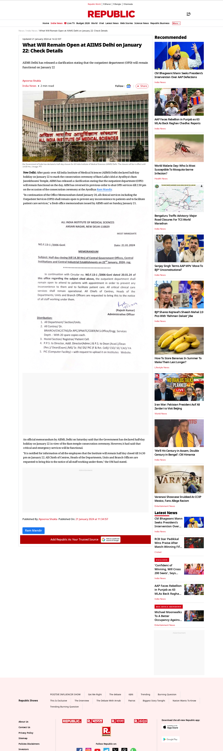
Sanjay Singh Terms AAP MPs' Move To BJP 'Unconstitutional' (179, 268)
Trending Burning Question (64, 706)
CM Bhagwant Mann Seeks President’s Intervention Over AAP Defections (179, 75)
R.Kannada (128, 4)
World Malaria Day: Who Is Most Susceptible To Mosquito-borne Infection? (175, 170)
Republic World (94, 4)
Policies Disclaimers (29, 744)
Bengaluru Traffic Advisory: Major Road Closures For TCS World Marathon (176, 220)
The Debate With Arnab (108, 700)
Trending (145, 694)
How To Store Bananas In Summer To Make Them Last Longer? (178, 360)
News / (22, 31)
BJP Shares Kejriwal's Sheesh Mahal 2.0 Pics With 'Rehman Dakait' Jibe (179, 314)
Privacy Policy (26, 733)
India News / (32, 31)
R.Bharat (107, 4)
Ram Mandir (104, 189)
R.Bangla (117, 4)
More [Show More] (176, 23)
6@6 (131, 694)
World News (161, 414)
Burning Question (167, 694)
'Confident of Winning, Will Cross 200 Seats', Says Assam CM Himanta (168, 571)
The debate (115, 694)
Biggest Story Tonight (154, 700)
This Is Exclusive (58, 700)
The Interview (82, 700)
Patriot (131, 700)
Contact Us (24, 727)
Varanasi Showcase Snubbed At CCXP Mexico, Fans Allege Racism (178, 499)
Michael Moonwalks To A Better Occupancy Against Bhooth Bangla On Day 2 (168, 620)
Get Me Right (95, 694)
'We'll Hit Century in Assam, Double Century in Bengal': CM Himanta (177, 453)
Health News (161, 179)
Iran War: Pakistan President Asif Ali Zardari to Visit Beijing (177, 407)
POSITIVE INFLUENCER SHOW (65, 694)
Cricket (158, 552)
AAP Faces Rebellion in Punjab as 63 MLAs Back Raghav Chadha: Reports (177, 121)
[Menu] (187, 14)
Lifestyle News (162, 368)
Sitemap (23, 738)
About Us (23, 721)
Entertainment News (165, 506)
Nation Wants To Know (184, 700)
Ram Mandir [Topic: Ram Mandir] (33, 531)
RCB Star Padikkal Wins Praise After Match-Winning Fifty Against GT (168, 545)
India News (29, 86)
